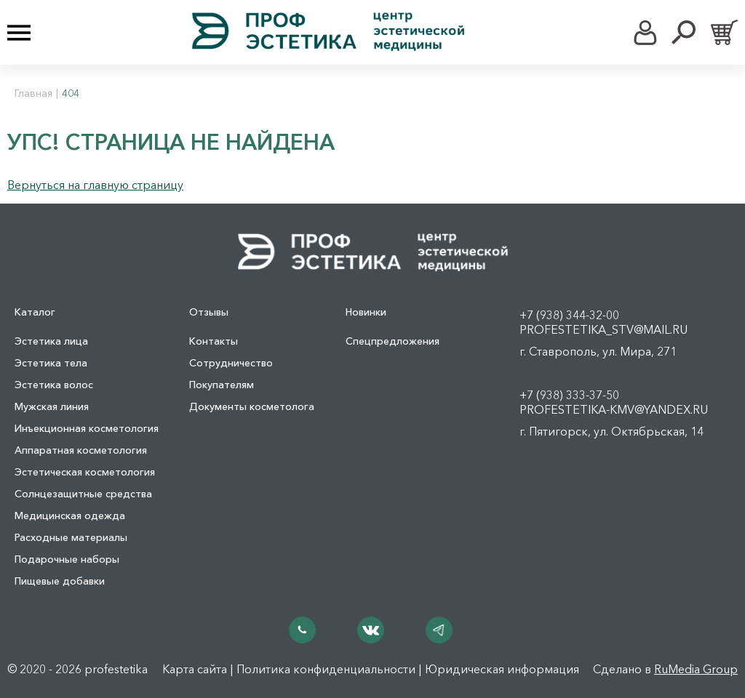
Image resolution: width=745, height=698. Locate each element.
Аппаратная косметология (81, 450)
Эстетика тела (51, 362)
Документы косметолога (251, 406)
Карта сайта (194, 669)
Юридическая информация (502, 669)
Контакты (213, 341)
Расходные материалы (71, 537)
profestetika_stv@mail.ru (603, 329)
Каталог (35, 311)
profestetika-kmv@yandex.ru (613, 409)
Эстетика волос (54, 384)
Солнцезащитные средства (83, 493)
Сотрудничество (231, 362)
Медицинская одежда (70, 515)
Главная (33, 93)
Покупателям (221, 384)
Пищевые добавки (60, 580)
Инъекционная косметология (87, 428)
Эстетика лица (51, 341)
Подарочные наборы (67, 559)
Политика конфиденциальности (325, 669)
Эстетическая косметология (85, 471)
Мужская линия (52, 406)
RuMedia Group (696, 669)
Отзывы (208, 311)
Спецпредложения (392, 341)
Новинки (366, 311)
